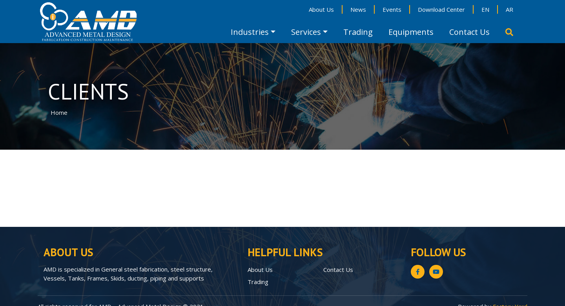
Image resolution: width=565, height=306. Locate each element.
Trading (358, 32)
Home (59, 112)
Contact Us (469, 32)
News (358, 9)
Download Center (441, 9)
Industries (250, 32)
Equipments (411, 32)
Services (306, 32)
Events (392, 9)
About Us (321, 9)
